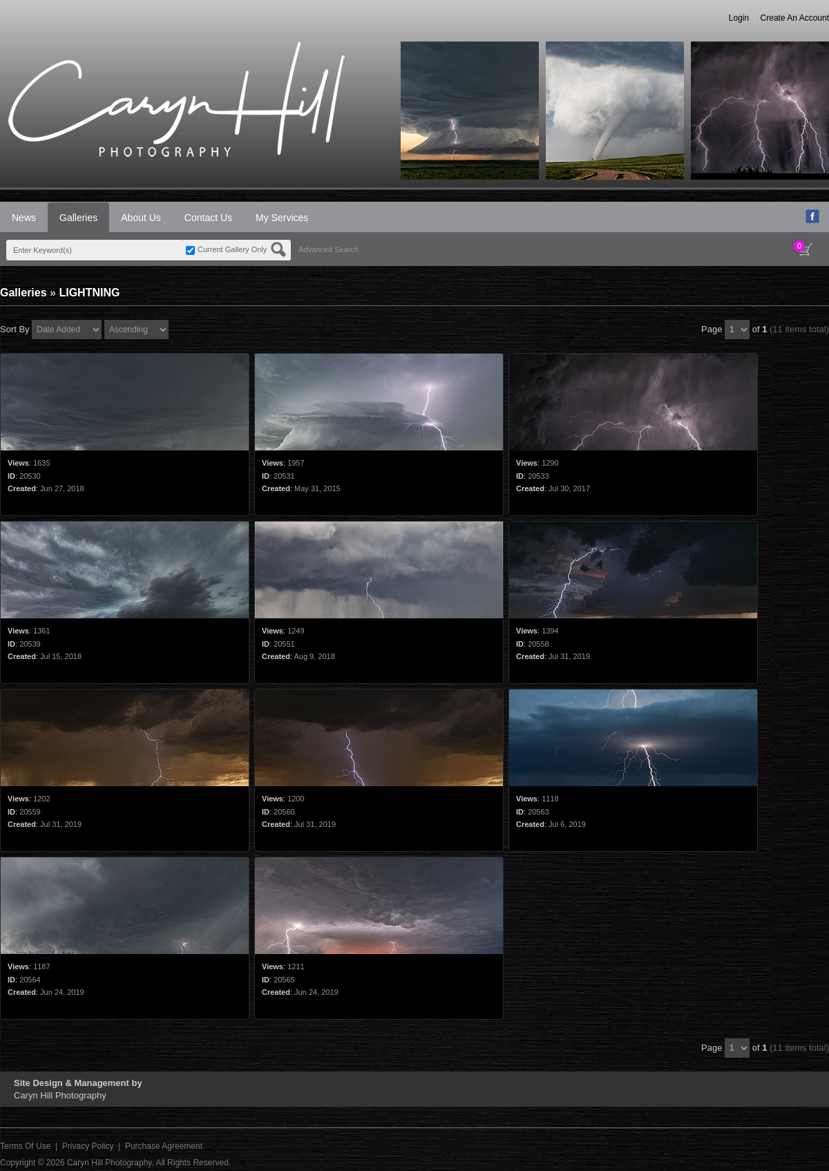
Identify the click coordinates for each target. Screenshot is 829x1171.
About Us (141, 217)
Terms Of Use (25, 1146)
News (24, 217)
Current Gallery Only (232, 249)
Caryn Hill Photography (109, 1163)
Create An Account (795, 18)
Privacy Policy (88, 1146)
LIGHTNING (89, 292)
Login (739, 18)
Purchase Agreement (163, 1146)
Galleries (78, 217)
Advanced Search (328, 249)
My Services (282, 217)
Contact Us (208, 217)
